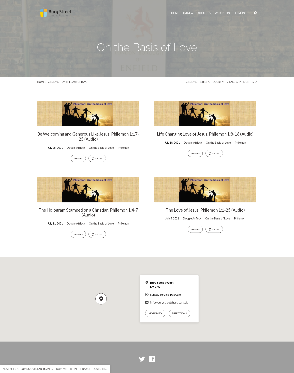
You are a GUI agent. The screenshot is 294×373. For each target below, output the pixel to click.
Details (78, 158)
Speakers (234, 81)
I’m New (188, 13)
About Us (204, 13)
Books (218, 81)
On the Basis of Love (74, 81)
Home (175, 13)
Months (250, 81)
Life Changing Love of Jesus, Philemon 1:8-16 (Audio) (205, 134)
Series (205, 81)
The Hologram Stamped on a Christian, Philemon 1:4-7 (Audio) (88, 212)
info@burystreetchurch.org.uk (169, 302)
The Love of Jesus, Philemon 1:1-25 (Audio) (205, 210)
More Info (155, 313)
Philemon (123, 147)
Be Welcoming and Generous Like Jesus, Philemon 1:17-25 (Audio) (88, 136)
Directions (179, 313)
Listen (97, 158)
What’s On (222, 13)
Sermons (240, 13)
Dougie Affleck (76, 147)
